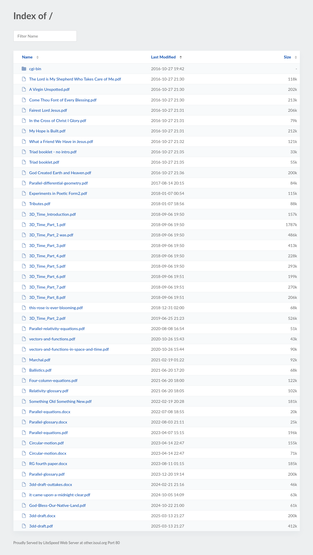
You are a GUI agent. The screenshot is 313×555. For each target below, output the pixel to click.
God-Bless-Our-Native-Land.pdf (53, 505)
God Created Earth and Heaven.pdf (56, 172)
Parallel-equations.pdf (44, 432)
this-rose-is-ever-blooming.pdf (52, 307)
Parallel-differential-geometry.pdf (54, 183)
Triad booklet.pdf (40, 162)
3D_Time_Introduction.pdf (48, 214)
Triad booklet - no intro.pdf (49, 151)
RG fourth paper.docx (44, 463)
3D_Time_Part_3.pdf (43, 245)
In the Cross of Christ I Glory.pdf (53, 120)
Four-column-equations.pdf (49, 380)
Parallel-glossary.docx (44, 421)
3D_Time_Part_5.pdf (43, 266)
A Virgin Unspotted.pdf (45, 89)
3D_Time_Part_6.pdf (43, 276)
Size (287, 56)
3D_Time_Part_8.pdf (43, 297)
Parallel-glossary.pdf (43, 474)
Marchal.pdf (35, 359)
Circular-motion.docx (43, 453)
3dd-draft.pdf (37, 525)
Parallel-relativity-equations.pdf (53, 328)
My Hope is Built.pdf (43, 130)
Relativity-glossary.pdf (44, 390)
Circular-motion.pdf (42, 442)
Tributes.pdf (35, 203)
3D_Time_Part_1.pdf (43, 224)
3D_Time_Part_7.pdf (43, 287)
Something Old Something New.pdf (56, 401)
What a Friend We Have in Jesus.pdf (57, 141)
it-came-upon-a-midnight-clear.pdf (55, 494)
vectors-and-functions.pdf (48, 338)
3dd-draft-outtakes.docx (46, 484)
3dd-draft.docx (38, 515)
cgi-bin (31, 68)
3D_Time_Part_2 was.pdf (47, 234)
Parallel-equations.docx (45, 411)
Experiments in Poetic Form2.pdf (54, 193)
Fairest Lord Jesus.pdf (44, 110)
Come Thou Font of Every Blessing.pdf (59, 99)
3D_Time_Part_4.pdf (43, 255)
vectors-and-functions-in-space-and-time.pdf (65, 349)
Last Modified (163, 56)
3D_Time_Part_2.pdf (43, 318)
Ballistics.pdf (36, 370)
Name (27, 56)
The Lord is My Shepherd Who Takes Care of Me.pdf (71, 79)
